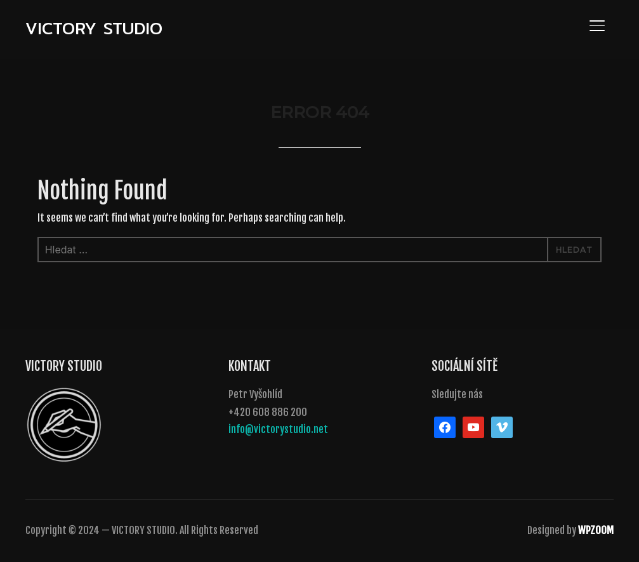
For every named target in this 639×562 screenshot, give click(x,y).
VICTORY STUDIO (93, 28)
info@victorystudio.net (278, 429)
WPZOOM (596, 530)
